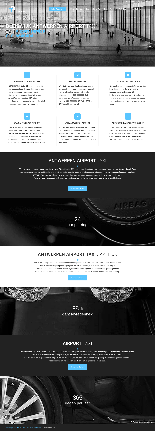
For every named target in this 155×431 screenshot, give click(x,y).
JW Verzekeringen (49, 427)
